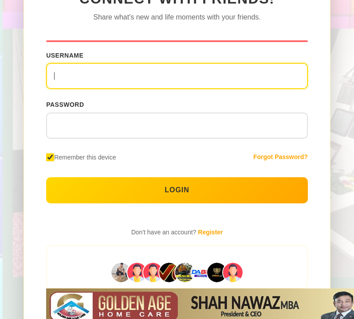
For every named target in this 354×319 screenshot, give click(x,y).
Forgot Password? (280, 156)
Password (65, 104)
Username (64, 54)
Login (177, 190)
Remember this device (85, 157)
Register (210, 232)
